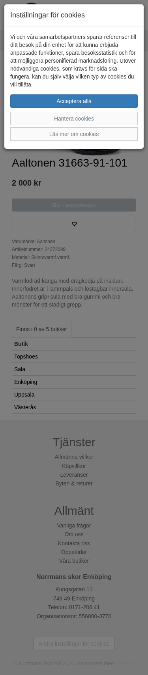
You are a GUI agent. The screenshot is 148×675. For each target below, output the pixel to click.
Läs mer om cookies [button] (74, 134)
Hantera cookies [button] (74, 118)
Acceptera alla (74, 101)
